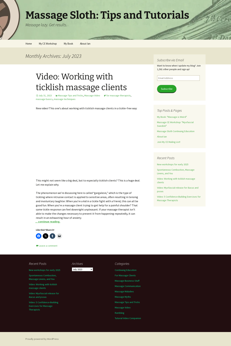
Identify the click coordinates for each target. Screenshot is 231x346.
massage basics (44, 99)
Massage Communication (128, 286)
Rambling (119, 312)
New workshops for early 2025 (172, 164)
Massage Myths (123, 296)
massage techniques (64, 99)
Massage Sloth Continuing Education (175, 131)
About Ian (85, 43)
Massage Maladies (124, 291)
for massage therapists (118, 95)
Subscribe (166, 88)
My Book (68, 43)
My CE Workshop (48, 43)
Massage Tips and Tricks (70, 95)
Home (28, 43)
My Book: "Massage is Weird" (172, 116)
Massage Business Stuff (127, 280)
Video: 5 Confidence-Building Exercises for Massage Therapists (43, 306)
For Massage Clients (125, 275)
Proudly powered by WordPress (42, 338)
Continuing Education (125, 270)
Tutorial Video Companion (128, 318)
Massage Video (92, 95)
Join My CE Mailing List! (168, 141)
